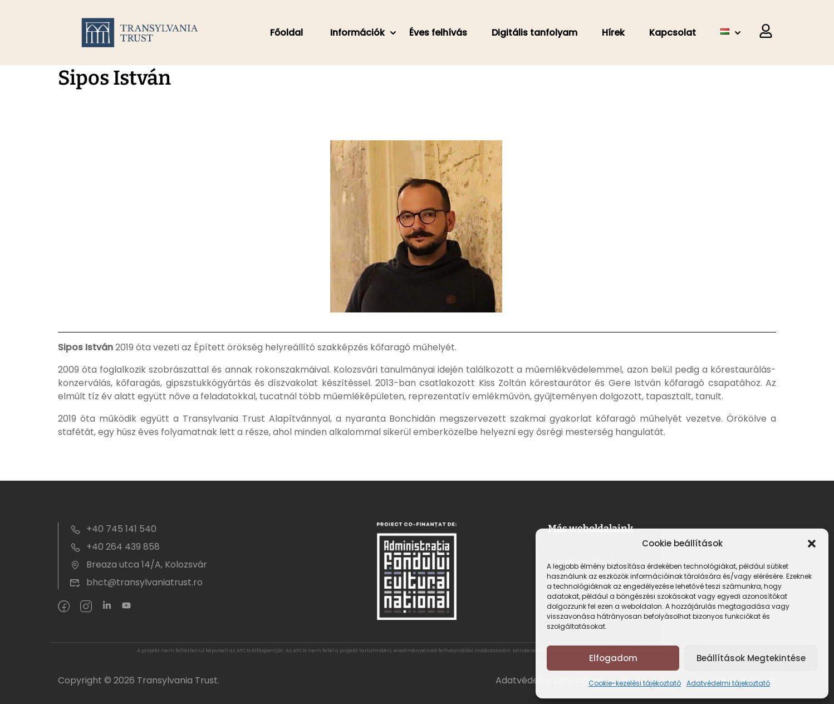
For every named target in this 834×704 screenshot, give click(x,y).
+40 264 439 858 (115, 546)
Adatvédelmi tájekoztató (728, 683)
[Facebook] (64, 607)
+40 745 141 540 (113, 528)
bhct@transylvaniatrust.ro (136, 582)
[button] (811, 543)
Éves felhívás (438, 32)
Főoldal (286, 32)
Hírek (613, 32)
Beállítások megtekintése (751, 658)
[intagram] (86, 607)
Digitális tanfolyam (534, 32)
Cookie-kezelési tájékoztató (634, 683)
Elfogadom (613, 658)
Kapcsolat (672, 32)
